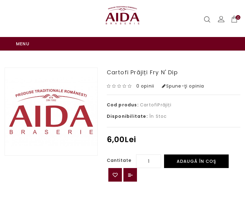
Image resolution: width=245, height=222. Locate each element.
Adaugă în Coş (196, 148)
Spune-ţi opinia (183, 72)
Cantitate (119, 147)
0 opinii (145, 72)
